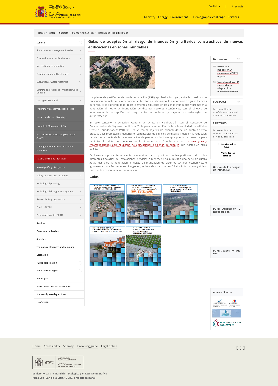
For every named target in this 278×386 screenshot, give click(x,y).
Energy (163, 17)
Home (41, 32)
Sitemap (68, 346)
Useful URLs (43, 302)
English (213, 6)
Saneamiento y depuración (51, 199)
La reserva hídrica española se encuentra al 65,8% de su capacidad (225, 112)
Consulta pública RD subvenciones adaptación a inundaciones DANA (228, 86)
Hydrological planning (48, 183)
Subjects (63, 32)
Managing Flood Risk (83, 32)
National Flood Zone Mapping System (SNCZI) (56, 136)
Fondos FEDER (44, 207)
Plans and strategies (47, 270)
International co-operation (51, 66)
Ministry (149, 17)
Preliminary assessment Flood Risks (55, 108)
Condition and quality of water (53, 74)
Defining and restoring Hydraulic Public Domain (57, 91)
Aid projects (43, 278)
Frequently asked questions (51, 294)
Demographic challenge (209, 17)
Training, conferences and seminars (55, 247)
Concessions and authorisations (53, 58)
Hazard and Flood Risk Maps (113, 32)
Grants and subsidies (48, 231)
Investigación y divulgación (51, 167)
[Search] (236, 6)
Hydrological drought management (55, 191)
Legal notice (109, 346)
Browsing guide (87, 346)
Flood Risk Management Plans (52, 126)
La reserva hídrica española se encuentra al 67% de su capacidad (225, 133)
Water (52, 32)
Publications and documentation (54, 286)
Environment (179, 17)
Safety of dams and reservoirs (52, 175)
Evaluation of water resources (52, 81)
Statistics (41, 239)
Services (233, 17)
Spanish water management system (55, 50)
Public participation (47, 262)
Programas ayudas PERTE (50, 215)
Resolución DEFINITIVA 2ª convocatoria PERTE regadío (227, 71)
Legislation (42, 254)
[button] (190, 17)
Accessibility (52, 346)
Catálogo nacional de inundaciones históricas (55, 148)
